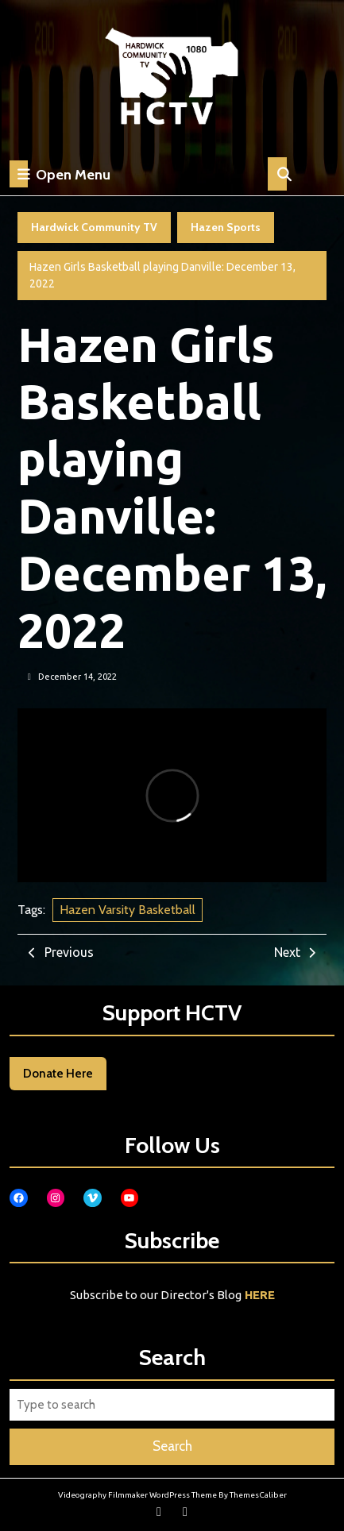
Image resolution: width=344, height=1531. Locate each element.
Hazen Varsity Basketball (127, 909)
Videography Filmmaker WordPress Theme (137, 1495)
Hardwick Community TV (94, 227)
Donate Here (58, 1073)
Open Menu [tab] (60, 173)
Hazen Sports (226, 227)
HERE (260, 1295)
